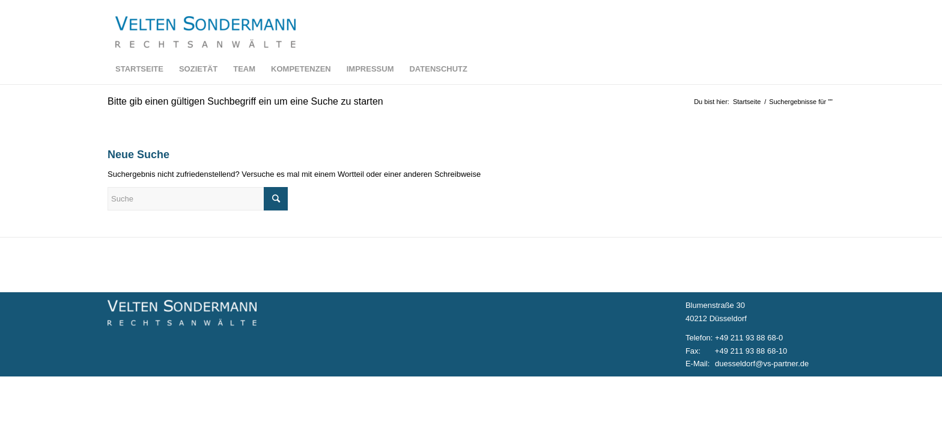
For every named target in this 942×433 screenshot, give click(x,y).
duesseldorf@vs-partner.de (762, 363)
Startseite (747, 101)
